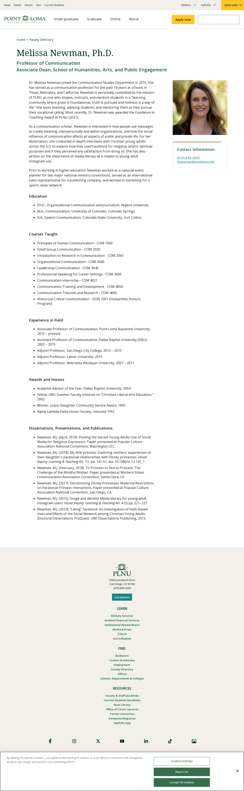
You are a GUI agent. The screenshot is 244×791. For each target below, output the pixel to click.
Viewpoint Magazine (122, 718)
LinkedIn (146, 741)
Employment (122, 665)
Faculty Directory (41, 39)
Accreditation (122, 638)
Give (38, 5)
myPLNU (208, 6)
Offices (122, 674)
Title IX (122, 634)
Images (194, 741)
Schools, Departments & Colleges (122, 678)
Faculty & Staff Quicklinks (122, 695)
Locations (122, 597)
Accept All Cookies (182, 782)
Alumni (29, 5)
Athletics (188, 6)
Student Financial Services (122, 620)
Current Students (54, 5)
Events (17, 5)
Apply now (183, 19)
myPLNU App (122, 723)
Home (21, 39)
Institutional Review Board (122, 625)
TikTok (170, 741)
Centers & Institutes (122, 660)
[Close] (237, 770)
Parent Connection (122, 714)
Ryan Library (122, 705)
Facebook (50, 741)
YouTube (122, 741)
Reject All (181, 772)
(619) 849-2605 (188, 157)
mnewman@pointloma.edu (196, 162)
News (7, 5)
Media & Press (122, 629)
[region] (122, 771)
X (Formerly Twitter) (98, 741)
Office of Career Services (122, 709)
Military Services (122, 616)
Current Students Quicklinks (122, 700)
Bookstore (122, 656)
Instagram (74, 741)
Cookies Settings (182, 761)
